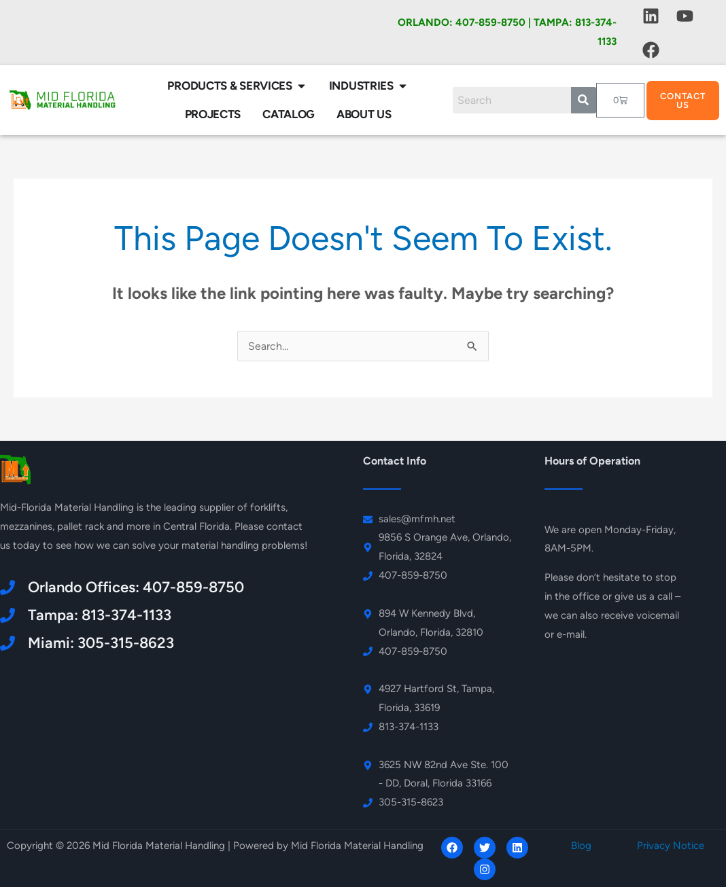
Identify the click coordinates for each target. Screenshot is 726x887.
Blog (581, 845)
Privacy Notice (670, 845)
